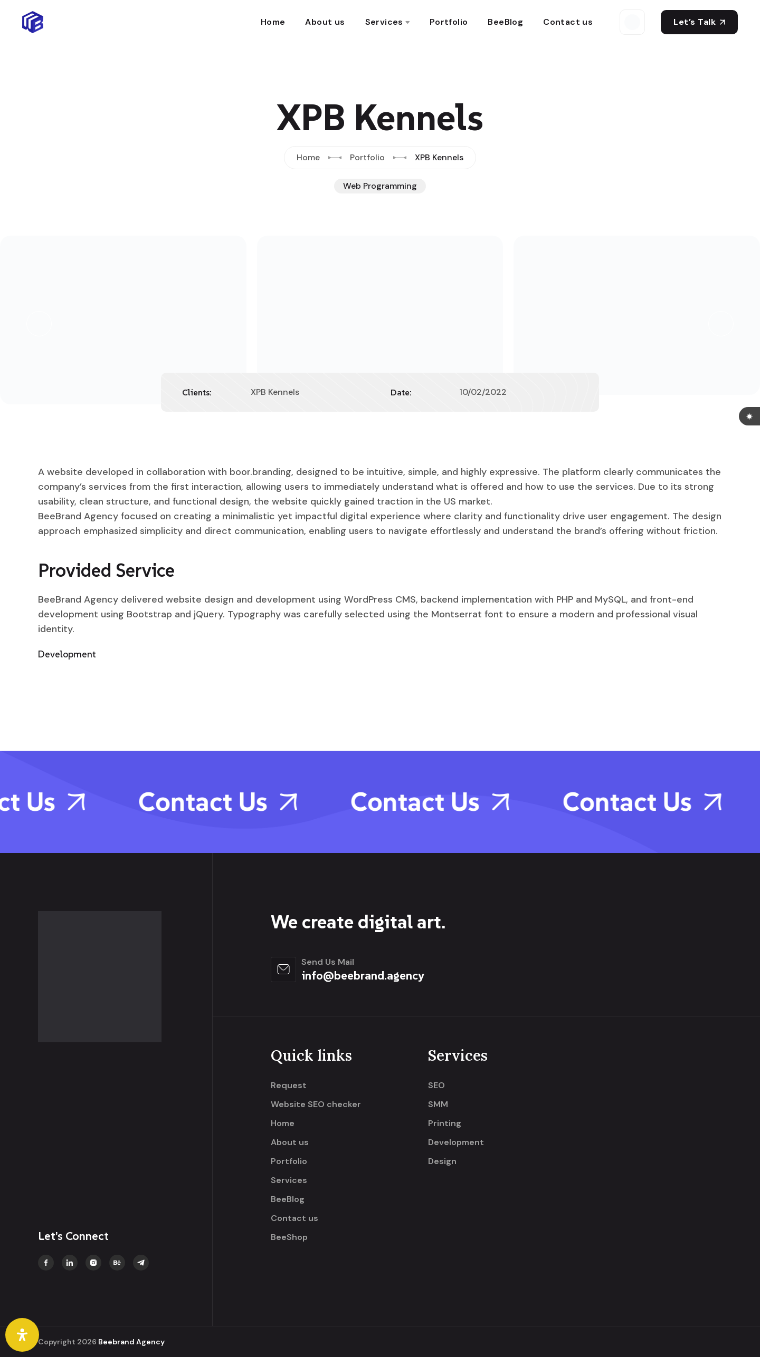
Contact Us (232, 802)
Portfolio (449, 21)
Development (456, 1142)
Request (289, 1085)
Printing (444, 1123)
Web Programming (380, 185)
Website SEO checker (316, 1104)
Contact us (568, 21)
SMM (438, 1104)
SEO (436, 1085)
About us (325, 21)
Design (442, 1161)
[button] (39, 323)
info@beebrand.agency (362, 975)
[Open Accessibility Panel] (22, 1335)
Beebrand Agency (131, 1341)
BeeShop (289, 1237)
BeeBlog (505, 21)
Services (384, 21)
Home (273, 21)
